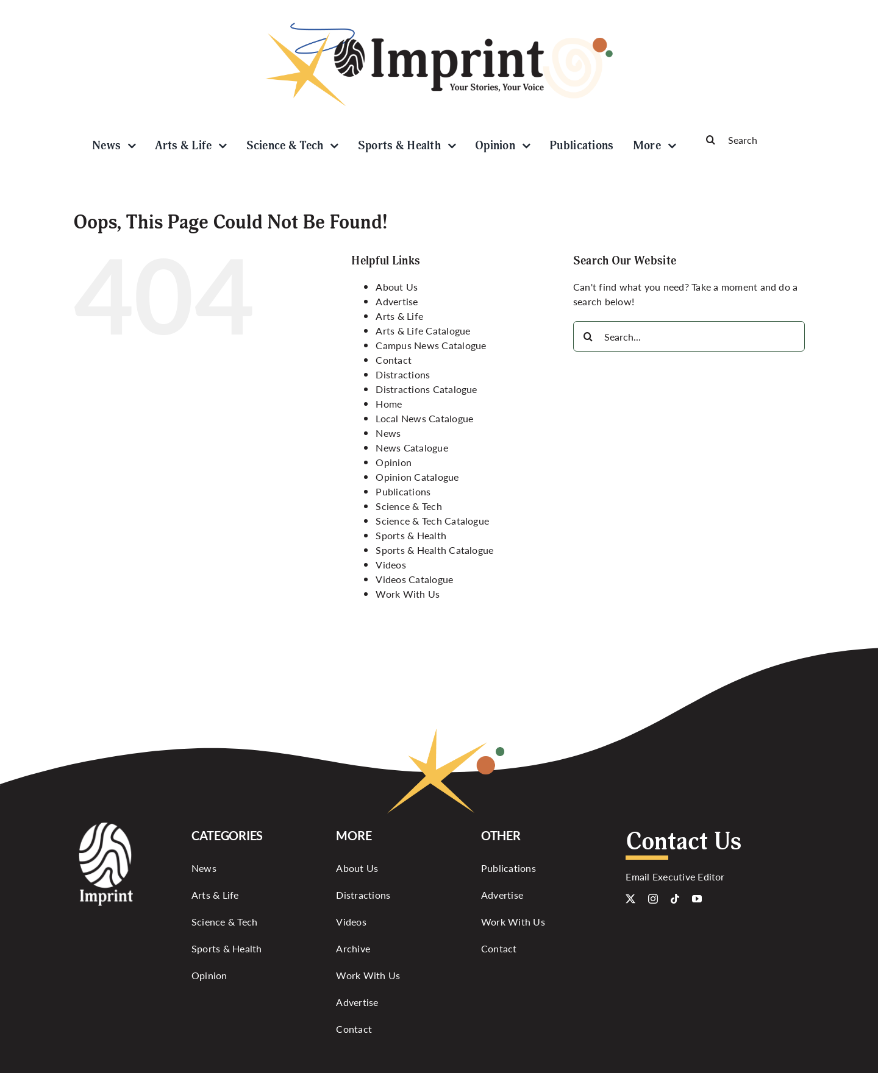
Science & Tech (408, 506)
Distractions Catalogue (426, 389)
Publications (403, 491)
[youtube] (697, 899)
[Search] (750, 139)
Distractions (403, 374)
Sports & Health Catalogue (434, 550)
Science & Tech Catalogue (432, 521)
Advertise (397, 301)
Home (389, 404)
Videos (390, 565)
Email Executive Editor (675, 876)
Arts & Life (399, 316)
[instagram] (653, 899)
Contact (394, 360)
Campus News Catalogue (431, 345)
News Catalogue (412, 448)
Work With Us (408, 594)
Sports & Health (411, 535)
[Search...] (689, 336)
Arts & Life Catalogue (423, 331)
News (388, 433)
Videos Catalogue (414, 579)
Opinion (394, 462)
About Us (397, 287)
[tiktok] (675, 899)
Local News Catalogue (424, 418)
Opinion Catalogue (417, 477)
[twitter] (630, 899)
